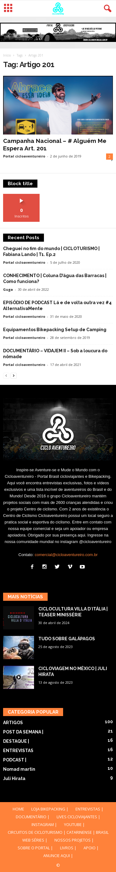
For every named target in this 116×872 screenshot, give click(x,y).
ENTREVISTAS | (89, 809)
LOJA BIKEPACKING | (49, 809)
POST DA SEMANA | (23, 731)
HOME (18, 809)
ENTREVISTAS (18, 750)
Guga (8, 289)
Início (7, 55)
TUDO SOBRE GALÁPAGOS (66, 638)
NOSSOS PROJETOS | (74, 840)
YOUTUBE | (74, 824)
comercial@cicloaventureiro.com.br (66, 554)
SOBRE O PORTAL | (35, 848)
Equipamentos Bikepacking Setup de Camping (54, 329)
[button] (106, 9)
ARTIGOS (13, 722)
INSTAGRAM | (44, 824)
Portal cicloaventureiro (24, 156)
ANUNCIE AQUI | (58, 855)
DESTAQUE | (16, 741)
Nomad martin (19, 769)
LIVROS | (68, 848)
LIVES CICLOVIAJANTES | (78, 816)
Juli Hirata (14, 778)
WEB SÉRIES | (34, 840)
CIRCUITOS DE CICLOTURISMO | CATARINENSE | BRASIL (58, 832)
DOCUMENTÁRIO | (32, 816)
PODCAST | (14, 759)
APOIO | (91, 848)
